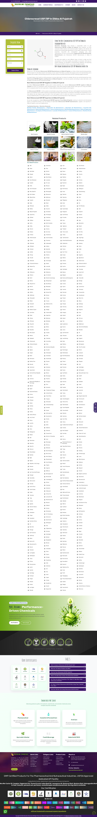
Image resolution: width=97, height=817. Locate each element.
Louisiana (47, 180)
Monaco (63, 347)
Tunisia (30, 501)
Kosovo (63, 327)
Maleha (30, 209)
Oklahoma (47, 272)
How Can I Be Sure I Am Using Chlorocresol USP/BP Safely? (65, 689)
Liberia (30, 426)
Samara (63, 590)
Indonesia (47, 566)
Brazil (46, 330)
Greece (63, 309)
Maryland (47, 200)
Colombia (47, 338)
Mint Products (34, 134)
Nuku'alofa (80, 223)
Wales (79, 379)
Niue (62, 489)
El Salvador (47, 353)
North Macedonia (65, 356)
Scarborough (80, 563)
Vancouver (47, 517)
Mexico (46, 373)
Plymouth (80, 422)
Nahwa (30, 281)
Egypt (30, 389)
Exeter (79, 445)
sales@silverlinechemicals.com (30, 1)
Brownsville (47, 476)
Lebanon (63, 168)
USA (79, 197)
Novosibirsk (63, 561)
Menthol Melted (51, 149)
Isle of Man (63, 419)
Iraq (46, 571)
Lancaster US (48, 497)
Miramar (47, 502)
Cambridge (63, 518)
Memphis (80, 330)
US (29, 524)
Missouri (47, 186)
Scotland (80, 358)
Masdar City (31, 266)
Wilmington (47, 523)
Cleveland (47, 212)
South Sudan (31, 489)
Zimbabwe (31, 512)
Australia (63, 433)
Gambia (30, 406)
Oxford (79, 393)
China (46, 551)
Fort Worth (47, 275)
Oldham (79, 551)
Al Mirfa (30, 292)
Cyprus (46, 554)
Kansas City (47, 292)
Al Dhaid (30, 217)
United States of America (83, 586)
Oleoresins (45, 761)
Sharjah (30, 174)
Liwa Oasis (31, 312)
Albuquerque (48, 281)
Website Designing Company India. (73, 815)
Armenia (47, 531)
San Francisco (32, 533)
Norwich (79, 410)
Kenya (30, 420)
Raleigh (46, 309)
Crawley (79, 525)
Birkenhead (80, 497)
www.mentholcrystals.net (76, 770)
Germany (63, 307)
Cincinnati (47, 165)
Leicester (80, 390)
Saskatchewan (81, 168)
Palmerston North (82, 263)
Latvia (62, 330)
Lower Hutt (80, 272)
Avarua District (81, 266)
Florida (30, 584)
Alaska (46, 263)
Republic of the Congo (33, 463)
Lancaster (80, 574)
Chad (30, 376)
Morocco (30, 449)
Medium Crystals (34, 149)
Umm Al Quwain (32, 189)
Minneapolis (47, 191)
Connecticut (48, 433)
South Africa (31, 486)
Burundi (30, 364)
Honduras (47, 367)
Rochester (47, 189)
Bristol (79, 350)
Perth (62, 573)
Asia (46, 525)
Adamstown (80, 260)
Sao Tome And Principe (34, 472)
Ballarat (79, 275)
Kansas (46, 295)
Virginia (46, 465)
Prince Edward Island (65, 579)
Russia (62, 206)
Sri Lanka (63, 217)
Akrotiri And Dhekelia (82, 327)
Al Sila (30, 226)
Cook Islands (64, 486)
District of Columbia (49, 436)
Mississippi (47, 442)
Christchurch (64, 527)
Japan (46, 577)
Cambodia (47, 548)
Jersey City (47, 494)
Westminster (48, 520)
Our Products (14, 622)
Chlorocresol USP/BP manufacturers (68, 101)
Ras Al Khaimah (32, 180)
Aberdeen (80, 402)
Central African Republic (34, 373)
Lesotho (30, 423)
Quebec (63, 581)
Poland (62, 361)
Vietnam (63, 246)
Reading (79, 451)
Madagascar (31, 432)
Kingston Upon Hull (82, 396)
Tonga (62, 449)
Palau (62, 452)
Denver (30, 547)
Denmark (63, 292)
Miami (46, 203)
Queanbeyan (80, 295)
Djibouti (30, 386)
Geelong (79, 243)
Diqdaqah (31, 338)
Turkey (62, 235)
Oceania (63, 427)
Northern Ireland (81, 416)
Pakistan (63, 194)
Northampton (81, 511)
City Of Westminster (82, 485)
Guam (62, 458)
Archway (80, 514)
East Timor (63, 252)
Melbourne (63, 544)
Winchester (80, 577)
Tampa (46, 298)
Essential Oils (46, 758)
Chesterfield (80, 548)
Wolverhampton (81, 436)
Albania (63, 258)
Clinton (46, 482)
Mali (29, 437)
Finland (63, 298)
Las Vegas (31, 587)
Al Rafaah (31, 243)
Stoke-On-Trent (81, 433)
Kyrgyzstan (47, 589)
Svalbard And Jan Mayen (66, 425)
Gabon (30, 403)
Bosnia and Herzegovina (66, 278)
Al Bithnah (31, 295)
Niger (30, 458)
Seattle (30, 570)
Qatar (62, 203)
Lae (78, 252)
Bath (79, 439)
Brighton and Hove (82, 474)
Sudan (30, 492)
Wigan (79, 531)
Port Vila (80, 232)
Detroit (46, 171)
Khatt (30, 278)
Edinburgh (80, 356)
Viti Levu (80, 318)
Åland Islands (64, 404)
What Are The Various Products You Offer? (60, 668)
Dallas (46, 206)
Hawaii (46, 410)
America (79, 583)
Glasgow (80, 361)
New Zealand (64, 430)
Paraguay (47, 381)
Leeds (79, 384)
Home (38, 33)
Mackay (79, 284)
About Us (14, 769)
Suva (79, 200)
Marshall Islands (64, 472)
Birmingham (80, 344)
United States (48, 393)
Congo (30, 515)
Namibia (30, 455)
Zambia (30, 509)
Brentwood (80, 571)
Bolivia (46, 327)
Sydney (79, 171)
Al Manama (31, 272)
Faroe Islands (64, 410)
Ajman (30, 177)
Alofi (79, 209)
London (79, 335)
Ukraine (63, 396)
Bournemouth (81, 479)
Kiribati (62, 463)
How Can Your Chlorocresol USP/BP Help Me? (61, 672)
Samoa (63, 439)
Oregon (30, 579)
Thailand (63, 229)
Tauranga (80, 269)
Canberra (63, 521)
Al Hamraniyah (32, 237)
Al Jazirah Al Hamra (33, 263)
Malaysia (63, 174)
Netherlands (64, 353)
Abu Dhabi (31, 171)
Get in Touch (26, 622)
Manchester (80, 341)
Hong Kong (47, 560)
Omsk (62, 570)
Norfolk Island (64, 498)
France (62, 301)
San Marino (63, 373)
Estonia (63, 295)
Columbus (47, 217)
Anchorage (47, 260)
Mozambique (31, 452)
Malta (62, 341)
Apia (79, 220)
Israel (46, 574)
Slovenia (63, 381)
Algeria (30, 350)
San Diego (31, 573)
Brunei (46, 546)
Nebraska (47, 448)
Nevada (30, 590)
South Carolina (48, 237)
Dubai (30, 168)
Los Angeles (31, 553)
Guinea (30, 412)
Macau (62, 171)
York (79, 364)
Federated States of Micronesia (65, 442)
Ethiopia (30, 400)
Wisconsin (47, 289)
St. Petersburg (48, 514)
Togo (30, 498)
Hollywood (47, 491)
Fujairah (30, 183)
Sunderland (80, 491)
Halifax (79, 560)
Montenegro (64, 350)
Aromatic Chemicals (47, 760)
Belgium (63, 275)
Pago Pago (80, 237)
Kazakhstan (47, 583)
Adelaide (63, 501)
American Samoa (65, 484)
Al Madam (31, 246)
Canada (46, 332)
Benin (30, 356)
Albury (79, 301)
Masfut (30, 286)
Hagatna (80, 255)
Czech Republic (64, 407)
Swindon (80, 523)
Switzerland (64, 390)
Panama (47, 379)
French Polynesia (65, 466)
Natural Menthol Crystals (67, 134)
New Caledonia (64, 478)
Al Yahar (30, 235)
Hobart (79, 226)
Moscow (63, 547)
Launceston (80, 286)
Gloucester (80, 476)
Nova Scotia (64, 558)
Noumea (79, 217)
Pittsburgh (47, 214)
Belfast (79, 413)
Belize (46, 324)
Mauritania (31, 440)
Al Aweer (30, 249)
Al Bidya (30, 220)
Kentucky (47, 269)
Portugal (63, 364)
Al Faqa (30, 255)
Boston (63, 509)
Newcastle (63, 556)
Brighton (80, 407)
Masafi (30, 269)
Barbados (47, 321)
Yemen (62, 249)
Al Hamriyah (31, 341)
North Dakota (48, 456)
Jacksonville (47, 312)
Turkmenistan (64, 237)
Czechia (63, 289)
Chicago (30, 530)
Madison (47, 307)
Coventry (80, 387)
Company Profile (34, 757)
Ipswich (79, 528)
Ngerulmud (80, 258)
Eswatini (30, 397)
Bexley (79, 508)
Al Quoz (30, 318)
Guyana (46, 361)
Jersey (62, 422)
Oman (62, 191)
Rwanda (30, 469)
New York (31, 527)
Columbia (47, 485)
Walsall (79, 537)
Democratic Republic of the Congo (34, 382)
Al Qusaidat (31, 298)
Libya (30, 429)
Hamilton (80, 307)
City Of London (81, 347)
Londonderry (80, 482)
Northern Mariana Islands (66, 481)
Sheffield (80, 381)
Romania (63, 367)
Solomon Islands (64, 460)
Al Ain (30, 186)
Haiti (46, 364)
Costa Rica (47, 341)
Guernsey (63, 416)
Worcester (80, 557)
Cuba (46, 344)
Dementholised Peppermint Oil (67, 149)
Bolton (79, 543)
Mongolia (63, 180)
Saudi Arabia (64, 209)
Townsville (80, 278)
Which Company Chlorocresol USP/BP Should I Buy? (63, 665)
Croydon (79, 534)
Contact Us (33, 763)
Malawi (30, 435)
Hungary (63, 312)
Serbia (62, 376)
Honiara (79, 214)
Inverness (80, 494)
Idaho (46, 425)
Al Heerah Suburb (32, 344)
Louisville (47, 266)
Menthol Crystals (51, 134)
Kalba (30, 203)
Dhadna (30, 232)
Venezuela (47, 402)
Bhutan (46, 543)
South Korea (64, 214)
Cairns (79, 246)
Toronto (79, 174)
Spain (62, 384)
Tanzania (31, 495)
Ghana (30, 409)
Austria (63, 266)
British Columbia (65, 515)
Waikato (79, 183)
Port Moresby (81, 206)
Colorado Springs (48, 404)
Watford (79, 546)
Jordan (46, 580)
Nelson (62, 550)
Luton (79, 456)
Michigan (47, 174)
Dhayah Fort (31, 284)
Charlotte (47, 220)
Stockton (47, 240)
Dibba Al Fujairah (32, 212)
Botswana (31, 358)
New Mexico (47, 284)
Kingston (80, 309)
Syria (62, 220)
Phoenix (47, 226)
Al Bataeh (31, 260)
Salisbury (80, 462)
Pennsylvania (31, 564)
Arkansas (47, 430)
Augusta (47, 468)
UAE (29, 165)
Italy (62, 321)
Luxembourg (64, 338)
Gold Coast (63, 533)
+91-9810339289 (74, 762)
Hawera (63, 535)
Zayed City (31, 214)
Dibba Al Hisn (31, 197)
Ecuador (47, 350)
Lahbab (30, 252)
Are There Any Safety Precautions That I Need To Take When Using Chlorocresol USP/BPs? (66, 680)
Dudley (79, 517)
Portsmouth (80, 399)
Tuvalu (62, 469)
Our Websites (33, 766)
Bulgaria (63, 281)
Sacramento (48, 416)
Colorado (31, 550)
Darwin (79, 229)
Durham (79, 465)
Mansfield (80, 540)
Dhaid (30, 315)
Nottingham (80, 370)
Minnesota (47, 194)
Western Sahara (32, 507)
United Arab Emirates (66, 240)
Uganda (30, 504)
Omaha (46, 419)
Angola (30, 353)
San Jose (47, 232)
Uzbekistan (63, 243)
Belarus (63, 272)
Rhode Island (48, 459)
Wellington (80, 189)
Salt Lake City (48, 413)
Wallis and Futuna (65, 492)
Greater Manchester (82, 427)
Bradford (80, 430)
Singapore (63, 212)
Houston (47, 209)
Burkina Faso (31, 361)
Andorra (63, 260)
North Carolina (48, 223)
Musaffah (31, 330)
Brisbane (63, 512)
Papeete (80, 212)
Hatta (30, 223)
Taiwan (63, 223)
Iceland (63, 315)
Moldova (63, 344)
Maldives (63, 177)
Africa (30, 347)
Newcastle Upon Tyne (82, 373)
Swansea (80, 425)
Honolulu (47, 407)
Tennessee (47, 252)
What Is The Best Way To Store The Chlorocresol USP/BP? (64, 675)
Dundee (79, 442)
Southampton (81, 404)
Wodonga (80, 304)
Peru (46, 384)
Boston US (31, 541)
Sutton (79, 520)
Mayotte (30, 446)
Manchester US (48, 500)
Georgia (46, 258)
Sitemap (32, 760)
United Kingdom (64, 399)
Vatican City (64, 402)
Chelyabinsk (64, 524)
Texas (30, 558)
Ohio (46, 168)
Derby (79, 419)
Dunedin (79, 235)
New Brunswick (64, 553)
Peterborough (81, 453)
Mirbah (30, 301)
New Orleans (47, 177)
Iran (46, 569)
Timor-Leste (64, 232)
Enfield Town (80, 554)
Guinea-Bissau (32, 414)
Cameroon (31, 367)
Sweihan (30, 289)
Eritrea (30, 394)
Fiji (62, 436)
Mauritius (31, 443)
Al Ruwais (31, 206)
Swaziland (31, 518)
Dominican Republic (49, 347)
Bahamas (47, 318)
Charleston (47, 235)
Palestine (63, 197)
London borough (81, 488)
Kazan (62, 538)
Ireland (62, 318)
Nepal (62, 186)
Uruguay (47, 399)
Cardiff (79, 376)
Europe (62, 255)
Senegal (30, 475)
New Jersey (47, 453)
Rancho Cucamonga (49, 278)
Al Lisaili (30, 258)
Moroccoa (80, 589)
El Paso (30, 561)
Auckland (63, 507)
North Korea (64, 189)
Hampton (47, 488)
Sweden (63, 387)
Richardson (47, 511)
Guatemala (47, 358)
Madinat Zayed (32, 309)
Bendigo (79, 281)
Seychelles (31, 478)
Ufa (78, 177)
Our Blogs (32, 764)
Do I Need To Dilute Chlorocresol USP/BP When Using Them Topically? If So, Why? (67, 685)
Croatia (63, 284)
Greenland (47, 356)
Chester (79, 471)
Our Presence (33, 761)
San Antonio (80, 165)
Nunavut (63, 564)
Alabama (47, 427)
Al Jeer (30, 240)
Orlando (30, 581)
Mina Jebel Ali (31, 191)
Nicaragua (47, 376)
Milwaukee (47, 286)
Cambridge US (48, 479)
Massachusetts (32, 544)
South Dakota (48, 462)
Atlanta (46, 255)
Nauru (62, 475)
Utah (46, 422)
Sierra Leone (31, 481)
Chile (46, 335)
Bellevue (47, 471)
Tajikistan (63, 226)
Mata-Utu (80, 298)
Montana (47, 445)
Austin (30, 567)
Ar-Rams (31, 327)
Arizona (46, 229)
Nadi (79, 315)
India (46, 563)
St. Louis (47, 183)
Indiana (46, 246)
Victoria (79, 180)
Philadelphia (64, 576)
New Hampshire (48, 451)
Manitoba (63, 541)
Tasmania (80, 289)
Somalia (30, 484)
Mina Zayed (31, 332)
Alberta (63, 504)
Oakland (47, 505)
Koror (79, 312)
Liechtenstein (64, 332)
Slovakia (63, 379)
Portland (30, 576)
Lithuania (63, 335)
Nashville (47, 249)
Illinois (30, 538)
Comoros (31, 379)
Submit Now (15, 70)
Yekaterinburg (81, 191)
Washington (31, 556)
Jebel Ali (30, 307)
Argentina (47, 315)
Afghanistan (48, 528)
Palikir (79, 249)
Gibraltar (63, 413)
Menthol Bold (84, 134)
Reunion (30, 466)
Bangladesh (47, 540)
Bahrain (46, 537)
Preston (79, 448)
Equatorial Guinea (32, 391)
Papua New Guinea (65, 446)
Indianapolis (47, 243)
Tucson (46, 301)
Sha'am (30, 229)
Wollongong (80, 240)
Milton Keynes (81, 459)
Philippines (63, 200)
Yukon (79, 194)
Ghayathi (31, 324)
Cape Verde (31, 370)
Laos (62, 165)
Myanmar (63, 183)
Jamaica (47, 370)
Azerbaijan (47, 534)
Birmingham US (48, 474)
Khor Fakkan (31, 194)
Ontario (46, 508)
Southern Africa (32, 521)
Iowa (46, 439)
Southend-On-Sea (82, 502)
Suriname (47, 387)
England (79, 338)
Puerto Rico (47, 396)
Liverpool (80, 353)
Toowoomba (80, 292)
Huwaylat (31, 304)
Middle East (80, 324)
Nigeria (30, 460)
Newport (80, 468)
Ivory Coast (31, 417)
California (31, 535)
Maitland (80, 321)
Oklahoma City (48, 304)
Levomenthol (84, 149)
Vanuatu (63, 455)
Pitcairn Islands (64, 495)
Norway (63, 358)
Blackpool (80, 505)
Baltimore (47, 197)
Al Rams (30, 275)
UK (78, 332)
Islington (80, 500)
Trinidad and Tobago (49, 390)
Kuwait (46, 586)
